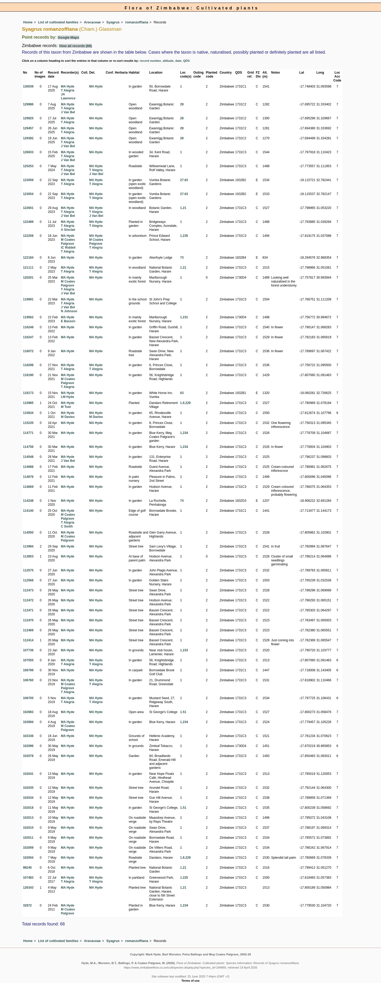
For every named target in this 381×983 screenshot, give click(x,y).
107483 (28, 877)
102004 (28, 857)
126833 (28, 152)
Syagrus (113, 22)
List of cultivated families (58, 22)
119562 (28, 317)
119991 (28, 299)
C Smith (67, 526)
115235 (28, 423)
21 (184, 208)
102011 (28, 837)
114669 (28, 487)
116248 (28, 327)
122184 (28, 257)
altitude (168, 60)
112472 (28, 600)
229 (188, 403)
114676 (28, 477)
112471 (28, 610)
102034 (28, 798)
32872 (27, 905)
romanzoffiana (136, 22)
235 (185, 236)
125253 (28, 166)
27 (182, 180)
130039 (28, 86)
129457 (28, 128)
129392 (28, 138)
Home (28, 22)
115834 (28, 413)
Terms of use (190, 980)
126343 (28, 887)
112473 (28, 590)
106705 (28, 698)
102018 (28, 808)
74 (182, 501)
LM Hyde (67, 397)
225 (185, 877)
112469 (28, 630)
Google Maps (68, 37)
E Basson (68, 321)
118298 (28, 365)
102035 (28, 788)
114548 (28, 457)
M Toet (66, 407)
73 (182, 257)
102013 (28, 818)
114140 (28, 511)
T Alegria (67, 90)
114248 (28, 501)
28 (182, 104)
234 (185, 433)
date (178, 60)
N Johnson (69, 311)
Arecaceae (92, 22)
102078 (28, 756)
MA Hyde (67, 86)
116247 (28, 337)
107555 (28, 660)
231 (185, 317)
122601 (28, 208)
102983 (28, 712)
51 (184, 712)
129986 (28, 104)
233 (185, 650)
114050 (28, 532)
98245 (27, 867)
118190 (28, 375)
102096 (28, 746)
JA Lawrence (68, 96)
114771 (28, 433)
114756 (28, 447)
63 (186, 180)
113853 (28, 556)
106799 (28, 670)
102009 (28, 847)
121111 (28, 267)
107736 (28, 650)
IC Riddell (68, 247)
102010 (28, 828)
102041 (28, 774)
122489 (28, 222)
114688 (28, 467)
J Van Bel (68, 112)
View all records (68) (75, 46)
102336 (28, 736)
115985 (28, 403)
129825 (28, 118)
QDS (186, 60)
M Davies (68, 417)
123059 (28, 180)
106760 (28, 680)
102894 (28, 722)
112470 (28, 620)
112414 (28, 640)
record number (150, 60)
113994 (28, 546)
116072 (28, 351)
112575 (28, 570)
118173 (28, 393)
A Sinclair (68, 230)
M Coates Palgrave (68, 241)
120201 (28, 277)
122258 (28, 236)
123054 (28, 194)
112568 (28, 580)
